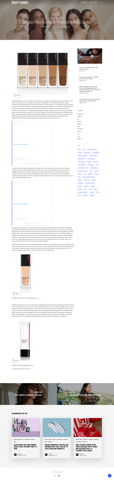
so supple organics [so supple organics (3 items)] (82, 192)
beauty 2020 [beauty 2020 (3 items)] (87, 152)
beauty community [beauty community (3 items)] (82, 155)
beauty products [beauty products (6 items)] (93, 155)
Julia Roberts (47, 26)
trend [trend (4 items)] (79, 195)
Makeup (62, 17)
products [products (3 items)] (94, 180)
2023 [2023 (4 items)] (84, 149)
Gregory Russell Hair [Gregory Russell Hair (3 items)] (83, 171)
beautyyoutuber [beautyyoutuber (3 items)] (91, 158)
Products (79, 131)
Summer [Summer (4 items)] (92, 192)
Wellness (79, 138)
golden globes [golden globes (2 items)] (94, 168)
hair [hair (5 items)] (91, 171)
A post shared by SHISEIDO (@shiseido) (31, 163)
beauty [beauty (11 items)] (79, 152)
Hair (78, 119)
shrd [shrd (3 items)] (85, 189)
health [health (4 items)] (79, 174)
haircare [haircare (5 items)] (96, 171)
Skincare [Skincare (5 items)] (95, 189)
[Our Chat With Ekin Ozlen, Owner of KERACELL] (85, 394)
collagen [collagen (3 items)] (89, 161)
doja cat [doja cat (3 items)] (95, 161)
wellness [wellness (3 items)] (85, 195)
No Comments (66, 26)
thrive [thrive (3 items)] (97, 192)
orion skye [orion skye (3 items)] (86, 180)
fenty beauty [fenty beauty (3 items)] (91, 165)
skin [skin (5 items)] (90, 189)
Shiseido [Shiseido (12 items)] (80, 189)
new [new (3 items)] (79, 177)
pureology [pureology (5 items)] (80, 183)
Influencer (79, 121)
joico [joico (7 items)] (85, 174)
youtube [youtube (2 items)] (92, 195)
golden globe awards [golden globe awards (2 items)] (83, 168)
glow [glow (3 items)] (97, 165)
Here (37, 298)
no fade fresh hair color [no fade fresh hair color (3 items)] (89, 177)
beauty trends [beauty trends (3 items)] (81, 158)
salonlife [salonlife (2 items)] (86, 186)
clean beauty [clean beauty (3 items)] (81, 161)
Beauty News (53, 17)
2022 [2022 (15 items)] (79, 149)
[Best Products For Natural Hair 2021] (28, 394)
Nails (78, 126)
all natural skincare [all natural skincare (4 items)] (92, 149)
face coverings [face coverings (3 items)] (81, 165)
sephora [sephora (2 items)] (93, 186)
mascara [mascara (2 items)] (97, 174)
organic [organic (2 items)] (80, 180)
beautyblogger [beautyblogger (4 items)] (95, 152)
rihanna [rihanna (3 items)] (80, 186)
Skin (78, 133)
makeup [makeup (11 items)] (90, 174)
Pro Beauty (80, 128)
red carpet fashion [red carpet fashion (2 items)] (90, 183)
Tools (78, 136)
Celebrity (79, 116)
